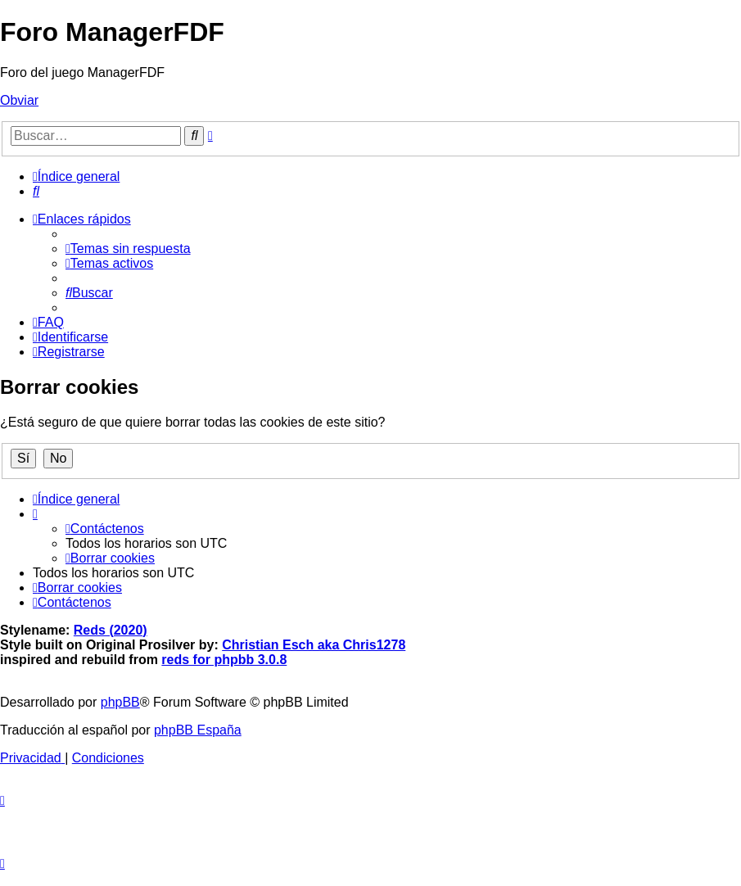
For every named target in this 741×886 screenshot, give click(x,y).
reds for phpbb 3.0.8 (224, 660)
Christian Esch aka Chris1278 (313, 645)
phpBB (120, 702)
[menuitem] (36, 191)
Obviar (19, 100)
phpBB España (198, 730)
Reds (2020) (110, 630)
